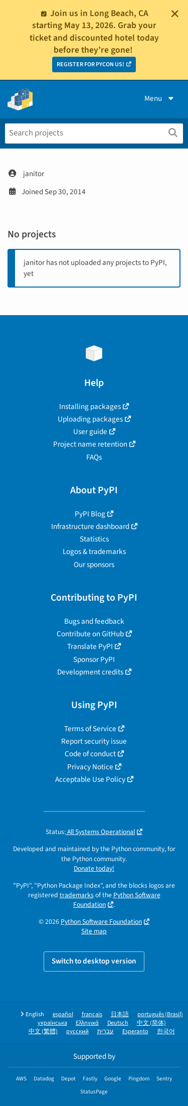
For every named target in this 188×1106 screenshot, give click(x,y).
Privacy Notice (90, 766)
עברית (105, 1031)
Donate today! (94, 868)
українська (52, 1023)
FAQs (94, 457)
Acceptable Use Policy (90, 779)
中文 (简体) (151, 1023)
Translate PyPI (90, 646)
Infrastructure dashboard (90, 526)
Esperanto (135, 1031)
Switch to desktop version (94, 960)
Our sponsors (94, 564)
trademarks (77, 895)
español (63, 1014)
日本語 (120, 1014)
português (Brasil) (160, 1014)
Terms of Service (90, 728)
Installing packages (90, 406)
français (92, 1014)
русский (77, 1031)
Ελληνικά (87, 1023)
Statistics (94, 538)
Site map (94, 931)
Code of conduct (90, 753)
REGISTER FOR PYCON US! (90, 64)
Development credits (90, 671)
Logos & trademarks (94, 551)
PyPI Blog (90, 513)
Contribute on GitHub (90, 633)
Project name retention (90, 444)
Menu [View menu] (159, 98)
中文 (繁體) (43, 1031)
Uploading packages (90, 419)
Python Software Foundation (101, 921)
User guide (90, 431)
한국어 (166, 1031)
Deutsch (117, 1023)
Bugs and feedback (94, 621)
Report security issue (94, 741)
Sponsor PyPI (94, 659)
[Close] (174, 13)
